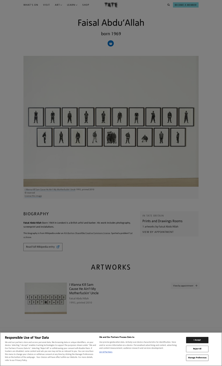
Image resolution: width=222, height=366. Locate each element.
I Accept (197, 340)
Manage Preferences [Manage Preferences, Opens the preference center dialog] (197, 357)
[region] (111, 349)
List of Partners (105, 352)
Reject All (197, 348)
